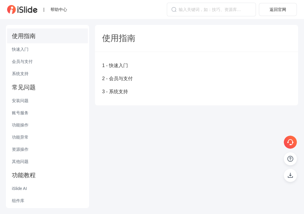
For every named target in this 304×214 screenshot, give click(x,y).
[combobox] (211, 9)
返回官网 (278, 9)
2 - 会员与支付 (117, 78)
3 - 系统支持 (115, 91)
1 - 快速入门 (115, 65)
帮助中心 (58, 9)
